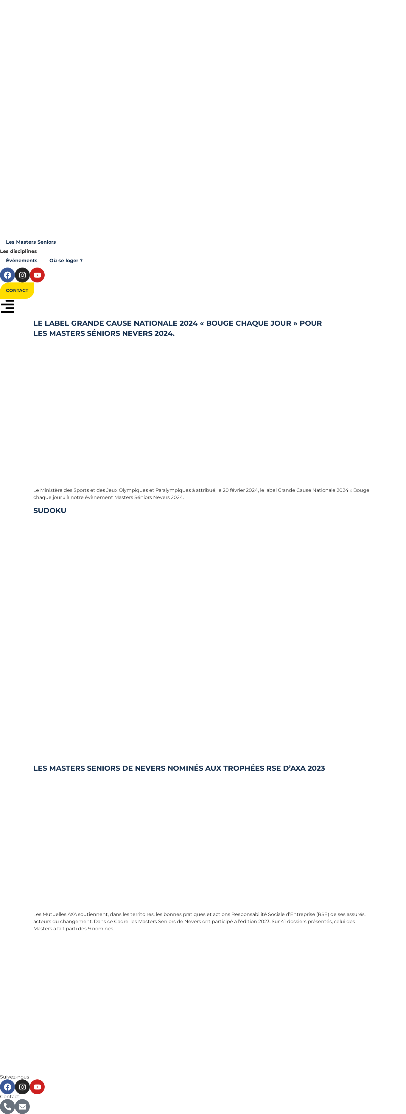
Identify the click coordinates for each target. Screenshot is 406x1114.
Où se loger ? (66, 260)
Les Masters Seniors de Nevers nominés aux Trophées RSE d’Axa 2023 (179, 768)
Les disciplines (18, 251)
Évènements (22, 260)
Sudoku (49, 510)
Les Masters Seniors (31, 242)
